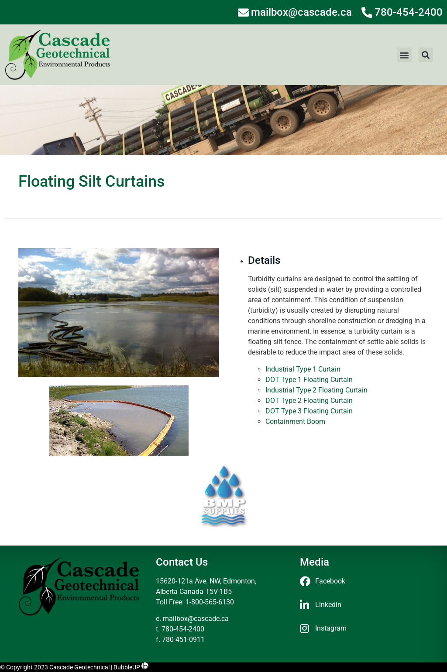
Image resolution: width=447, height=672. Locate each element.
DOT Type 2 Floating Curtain (309, 400)
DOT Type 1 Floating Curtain (309, 379)
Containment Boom (295, 421)
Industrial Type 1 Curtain (302, 369)
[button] (404, 55)
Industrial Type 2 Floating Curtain (316, 390)
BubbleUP (126, 667)
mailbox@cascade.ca (196, 618)
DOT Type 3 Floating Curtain (309, 411)
